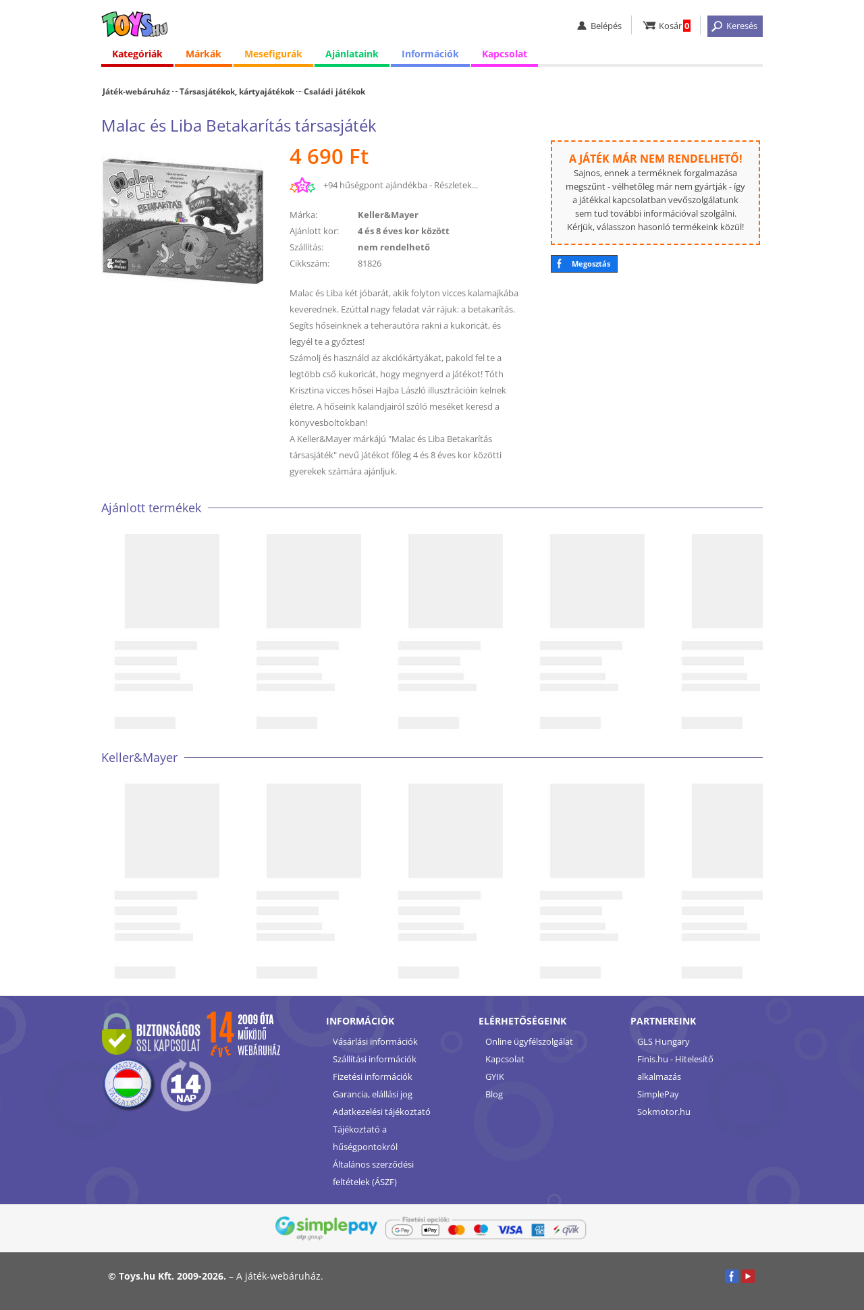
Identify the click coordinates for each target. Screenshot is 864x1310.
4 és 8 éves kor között (404, 231)
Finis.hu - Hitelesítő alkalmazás (675, 1068)
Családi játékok (334, 91)
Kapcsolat (504, 53)
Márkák (203, 53)
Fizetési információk (372, 1076)
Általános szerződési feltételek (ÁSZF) (373, 1173)
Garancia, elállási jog (372, 1094)
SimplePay (658, 1094)
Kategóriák (137, 53)
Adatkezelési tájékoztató (382, 1112)
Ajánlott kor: (314, 231)
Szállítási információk (374, 1059)
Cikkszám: (309, 263)
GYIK (494, 1076)
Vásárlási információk (375, 1041)
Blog (494, 1094)
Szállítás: (306, 247)
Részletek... (456, 185)
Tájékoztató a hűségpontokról (365, 1138)
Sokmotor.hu (664, 1112)
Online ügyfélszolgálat (529, 1041)
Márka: (303, 215)
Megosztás (591, 263)
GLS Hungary (663, 1041)
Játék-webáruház (136, 91)
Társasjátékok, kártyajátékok (237, 91)
